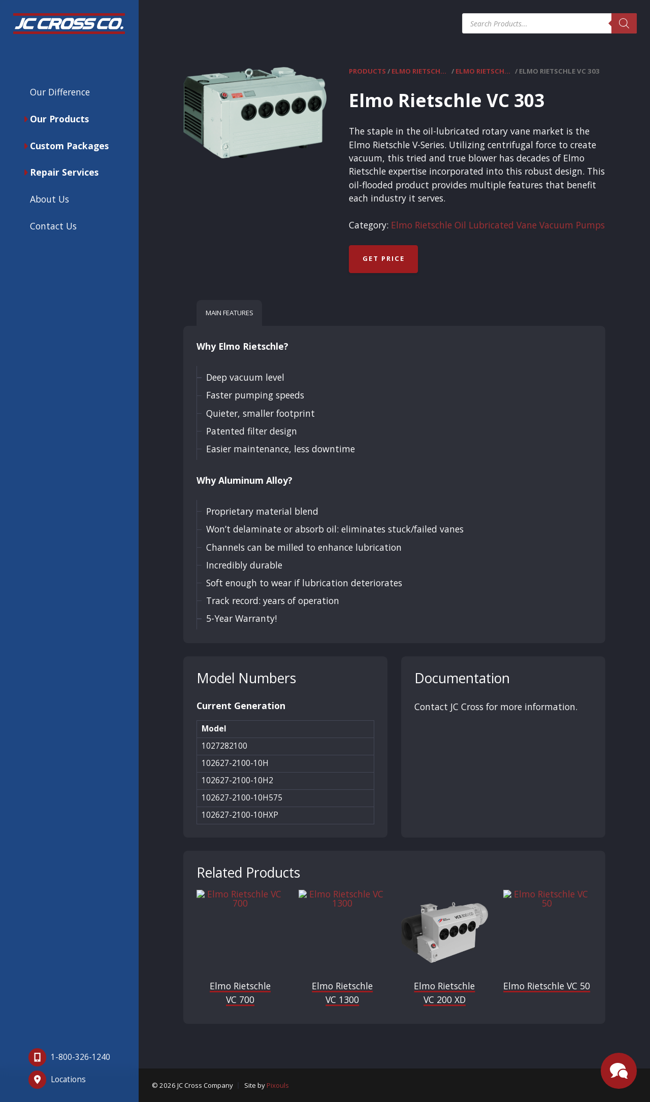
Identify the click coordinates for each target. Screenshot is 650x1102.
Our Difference (60, 92)
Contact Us (53, 226)
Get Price (384, 258)
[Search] (624, 23)
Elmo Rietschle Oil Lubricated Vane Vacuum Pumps (484, 71)
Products (367, 71)
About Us (49, 199)
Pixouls (278, 1085)
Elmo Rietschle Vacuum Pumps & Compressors (420, 71)
